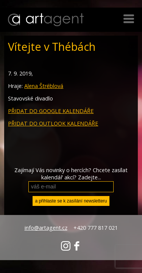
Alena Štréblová (43, 85)
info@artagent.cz (46, 227)
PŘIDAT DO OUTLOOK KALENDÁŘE (53, 123)
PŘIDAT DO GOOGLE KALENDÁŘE (51, 111)
